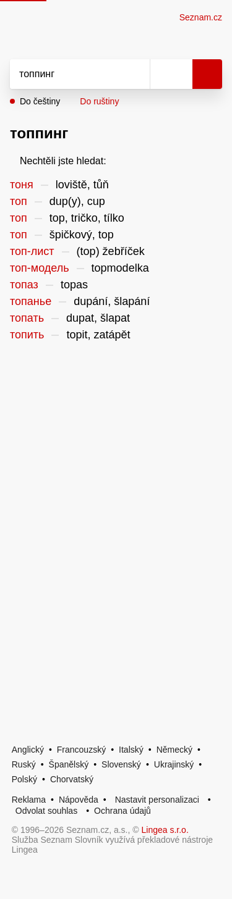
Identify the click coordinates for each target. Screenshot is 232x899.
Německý (174, 750)
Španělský (69, 764)
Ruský (24, 764)
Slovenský (121, 764)
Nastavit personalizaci (157, 800)
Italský (131, 750)
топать (27, 318)
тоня (21, 184)
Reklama (29, 800)
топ (18, 201)
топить (27, 334)
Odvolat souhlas (46, 811)
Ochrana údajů (122, 811)
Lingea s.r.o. (165, 830)
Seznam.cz (200, 17)
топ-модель (39, 268)
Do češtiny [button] (40, 101)
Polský (24, 779)
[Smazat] (136, 74)
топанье (30, 301)
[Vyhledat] (66, 74)
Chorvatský (71, 779)
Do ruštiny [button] (99, 101)
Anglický (28, 750)
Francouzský (81, 750)
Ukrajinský (174, 764)
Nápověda (78, 800)
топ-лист (32, 251)
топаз (24, 284)
